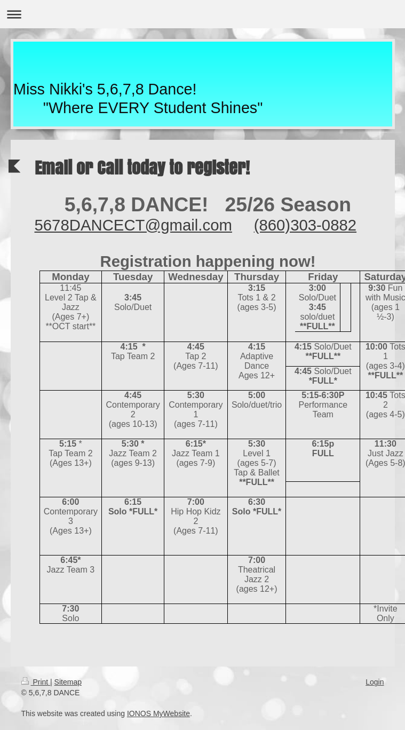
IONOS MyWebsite (158, 713)
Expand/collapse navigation (202, 14)
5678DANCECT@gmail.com (133, 225)
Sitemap (68, 682)
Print (36, 682)
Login (375, 682)
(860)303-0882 (305, 225)
